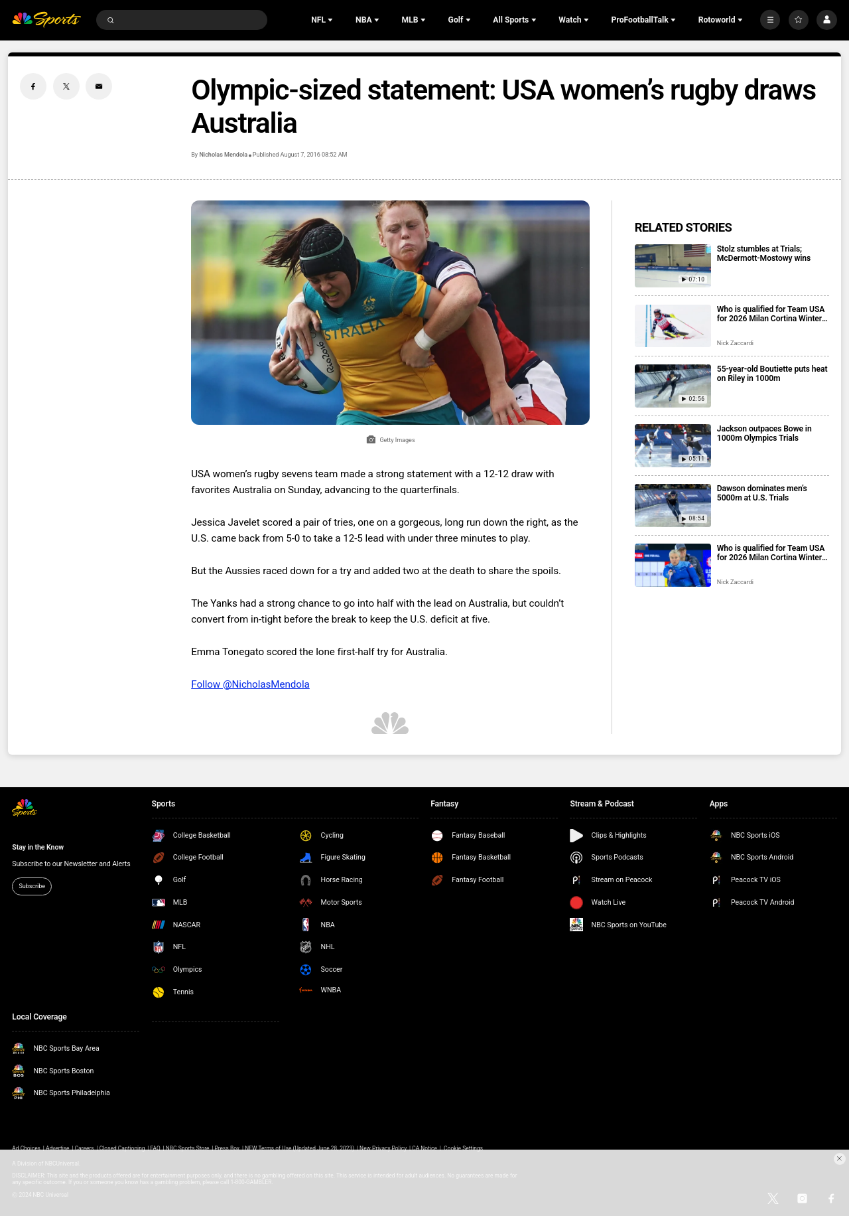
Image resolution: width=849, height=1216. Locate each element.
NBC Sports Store (188, 1148)
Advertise (58, 1148)
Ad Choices (26, 1148)
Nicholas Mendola (223, 154)
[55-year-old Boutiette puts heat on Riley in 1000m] (673, 386)
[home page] (46, 20)
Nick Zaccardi (735, 343)
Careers (84, 1148)
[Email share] (99, 86)
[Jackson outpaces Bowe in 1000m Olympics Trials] (673, 445)
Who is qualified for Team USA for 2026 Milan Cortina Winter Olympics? (770, 314)
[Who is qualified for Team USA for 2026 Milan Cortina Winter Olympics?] (673, 326)
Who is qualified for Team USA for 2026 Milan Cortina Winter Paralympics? (770, 553)
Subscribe (32, 886)
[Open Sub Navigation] (332, 20)
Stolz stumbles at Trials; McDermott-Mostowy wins (764, 253)
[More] (770, 20)
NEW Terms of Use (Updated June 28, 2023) (299, 1148)
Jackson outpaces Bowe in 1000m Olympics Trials (764, 433)
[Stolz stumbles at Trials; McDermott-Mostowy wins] (673, 265)
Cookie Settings (463, 1148)
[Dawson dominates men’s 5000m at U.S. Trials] (673, 505)
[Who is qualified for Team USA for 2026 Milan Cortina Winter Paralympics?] (673, 565)
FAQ (156, 1148)
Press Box (226, 1148)
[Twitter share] (66, 86)
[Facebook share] (33, 86)
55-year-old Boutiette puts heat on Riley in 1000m (772, 373)
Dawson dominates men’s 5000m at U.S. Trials (762, 493)
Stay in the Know (38, 847)
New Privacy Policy (383, 1148)
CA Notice (424, 1148)
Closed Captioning (122, 1148)
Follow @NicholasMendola (250, 684)
